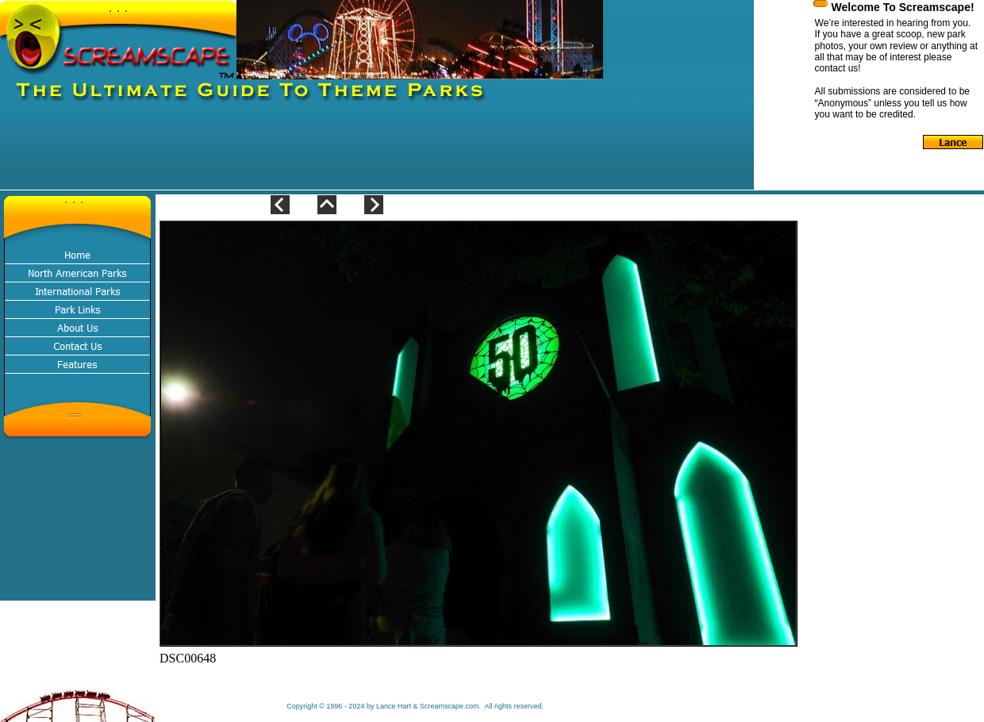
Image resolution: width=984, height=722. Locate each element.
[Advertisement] (289, 154)
